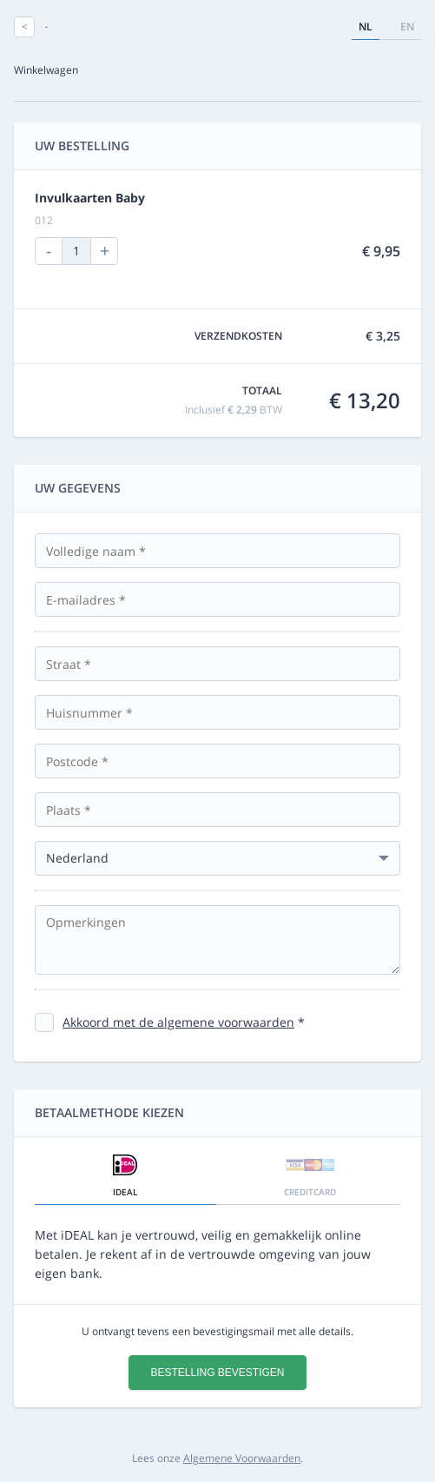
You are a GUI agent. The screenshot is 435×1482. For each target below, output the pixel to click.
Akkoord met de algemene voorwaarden (178, 1022)
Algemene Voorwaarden (241, 1458)
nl (365, 26)
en (407, 26)
